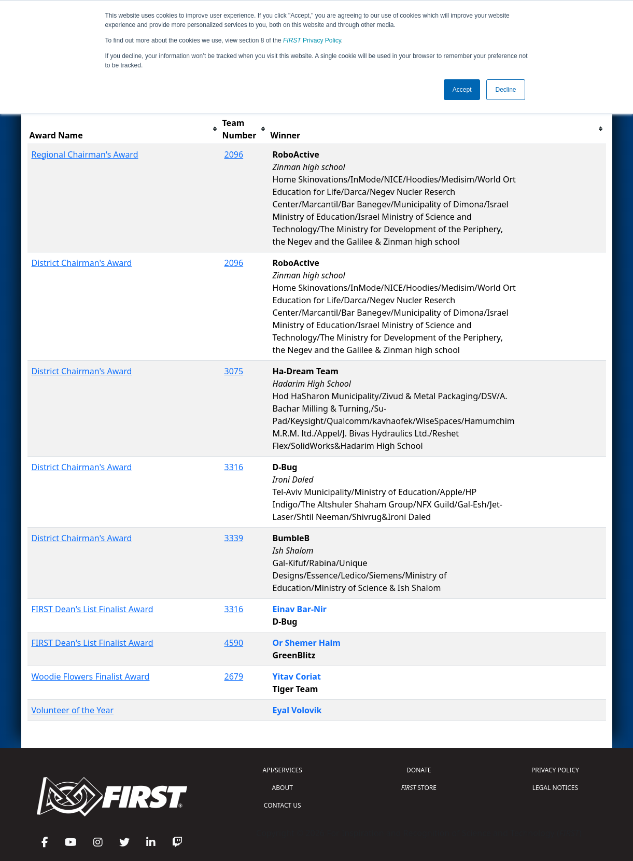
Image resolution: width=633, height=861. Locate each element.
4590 (234, 642)
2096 (234, 154)
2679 (234, 676)
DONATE (418, 770)
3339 (234, 538)
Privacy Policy (312, 40)
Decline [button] (505, 89)
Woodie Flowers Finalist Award (91, 676)
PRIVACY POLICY (555, 770)
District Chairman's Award (82, 263)
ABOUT (282, 787)
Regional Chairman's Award (85, 154)
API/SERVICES (282, 770)
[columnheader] (123, 129)
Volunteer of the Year (73, 710)
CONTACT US (282, 805)
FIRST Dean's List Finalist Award (92, 609)
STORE (419, 787)
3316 (234, 467)
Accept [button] (462, 89)
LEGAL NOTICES (555, 787)
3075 (234, 371)
